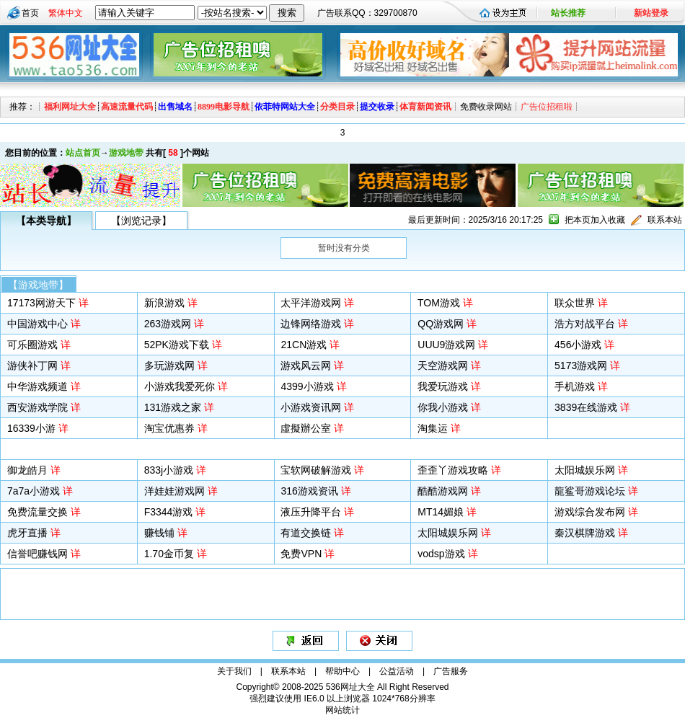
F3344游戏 (168, 512)
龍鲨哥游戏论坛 (589, 491)
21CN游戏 (303, 344)
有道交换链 (305, 532)
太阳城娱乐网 (584, 470)
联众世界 (574, 303)
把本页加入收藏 (595, 220)
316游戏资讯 (308, 491)
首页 (30, 13)
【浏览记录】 (141, 220)
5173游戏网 (580, 365)
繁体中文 (65, 13)
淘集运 (432, 428)
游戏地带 (126, 153)
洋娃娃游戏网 (174, 491)
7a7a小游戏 (33, 491)
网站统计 (342, 710)
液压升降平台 (310, 512)
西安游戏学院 (37, 407)
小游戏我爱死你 (179, 386)
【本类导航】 (46, 220)
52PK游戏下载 (176, 344)
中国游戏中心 (37, 323)
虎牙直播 (27, 532)
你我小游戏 (442, 407)
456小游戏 (577, 344)
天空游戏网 (442, 365)
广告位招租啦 (547, 107)
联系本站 (665, 220)
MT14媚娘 (440, 512)
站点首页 (83, 153)
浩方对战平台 (584, 323)
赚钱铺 (159, 532)
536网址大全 (350, 687)
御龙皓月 (27, 470)
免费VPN (301, 553)
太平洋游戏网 (310, 303)
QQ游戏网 (440, 323)
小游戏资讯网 (310, 407)
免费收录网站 (486, 107)
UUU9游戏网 (446, 344)
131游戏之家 (172, 407)
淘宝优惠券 (169, 428)
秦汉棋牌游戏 (584, 532)
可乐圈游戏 (32, 344)
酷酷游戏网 (442, 491)
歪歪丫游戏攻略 (452, 470)
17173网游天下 (41, 303)
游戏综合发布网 (589, 512)
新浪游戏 (164, 303)
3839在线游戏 (585, 407)
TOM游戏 (438, 303)
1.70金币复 (169, 553)
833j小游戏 (168, 470)
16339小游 (31, 428)
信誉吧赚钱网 (37, 553)
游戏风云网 (305, 365)
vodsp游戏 (440, 553)
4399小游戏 (306, 386)
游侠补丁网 (32, 365)
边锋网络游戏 (310, 323)
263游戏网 (167, 323)
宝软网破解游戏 (315, 470)
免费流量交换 (37, 512)
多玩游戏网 (169, 365)
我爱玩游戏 (442, 386)
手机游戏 (574, 386)
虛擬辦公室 (305, 428)
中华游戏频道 (37, 386)
